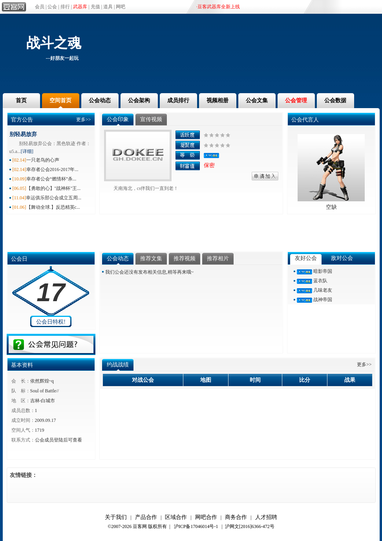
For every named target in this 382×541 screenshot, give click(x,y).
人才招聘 (266, 517)
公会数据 (335, 100)
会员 (39, 6)
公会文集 (257, 100)
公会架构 (139, 100)
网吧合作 (206, 517)
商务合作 (236, 517)
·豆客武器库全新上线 (218, 6)
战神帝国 (322, 299)
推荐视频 (185, 258)
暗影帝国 (322, 271)
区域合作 (176, 517)
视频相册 (217, 100)
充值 (95, 6)
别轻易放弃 (23, 134)
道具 (108, 6)
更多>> (83, 119)
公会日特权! (51, 322)
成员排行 (178, 100)
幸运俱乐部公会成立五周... (53, 198)
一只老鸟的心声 (42, 160)
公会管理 (296, 100)
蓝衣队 (320, 280)
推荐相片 (218, 258)
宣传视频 (151, 119)
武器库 (80, 6)
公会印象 (118, 119)
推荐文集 (151, 258)
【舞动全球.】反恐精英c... (53, 207)
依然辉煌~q (42, 381)
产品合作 (146, 517)
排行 (65, 6)
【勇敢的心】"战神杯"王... (53, 188)
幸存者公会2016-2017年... (52, 169)
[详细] (27, 151)
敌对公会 (342, 258)
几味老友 (322, 290)
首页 (21, 100)
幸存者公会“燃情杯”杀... (51, 179)
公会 (52, 6)
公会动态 (100, 100)
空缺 (331, 207)
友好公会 (306, 258)
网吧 (120, 6)
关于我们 (116, 517)
